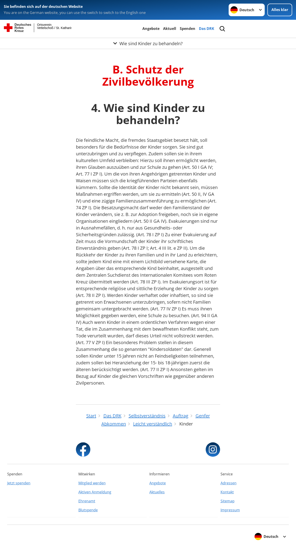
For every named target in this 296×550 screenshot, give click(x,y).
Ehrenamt (86, 501)
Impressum (230, 510)
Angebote (150, 28)
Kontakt (227, 492)
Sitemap (228, 501)
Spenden (187, 28)
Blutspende (88, 510)
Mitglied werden (92, 483)
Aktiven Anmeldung (94, 492)
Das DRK (206, 28)
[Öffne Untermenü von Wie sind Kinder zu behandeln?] (148, 43)
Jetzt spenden (18, 483)
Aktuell (169, 28)
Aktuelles (157, 492)
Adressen (229, 483)
